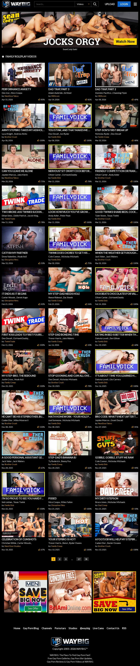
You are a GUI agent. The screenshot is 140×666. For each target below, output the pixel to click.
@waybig (85, 628)
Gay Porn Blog (31, 628)
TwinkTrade (10, 219)
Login (124, 4)
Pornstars (60, 628)
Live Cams (98, 628)
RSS (124, 628)
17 (79, 559)
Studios (73, 628)
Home (17, 628)
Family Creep (103, 137)
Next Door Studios (13, 546)
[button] (83, 4)
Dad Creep (102, 505)
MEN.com (55, 96)
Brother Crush (11, 137)
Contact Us (113, 628)
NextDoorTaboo (12, 96)
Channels (47, 628)
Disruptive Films (11, 259)
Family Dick (56, 137)
